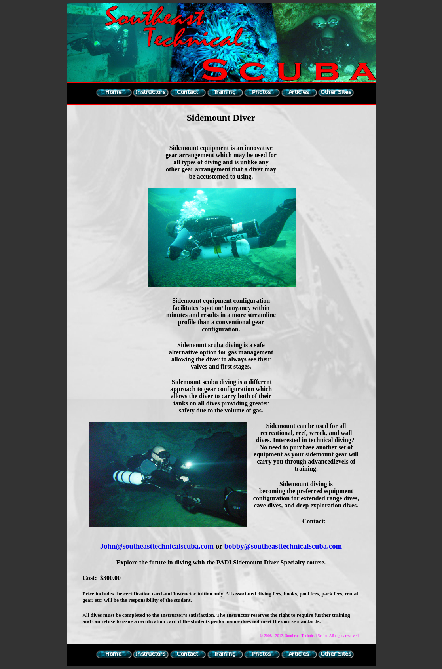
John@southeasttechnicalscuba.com (157, 546)
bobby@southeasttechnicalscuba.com (283, 546)
